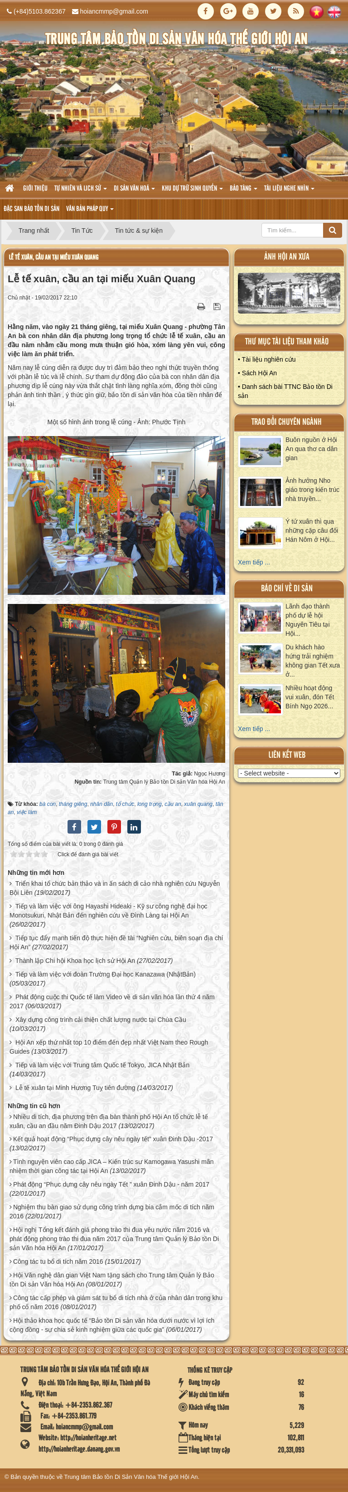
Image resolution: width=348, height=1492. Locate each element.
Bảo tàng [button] (243, 191)
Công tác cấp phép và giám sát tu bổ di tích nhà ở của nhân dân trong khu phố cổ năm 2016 (116, 1302)
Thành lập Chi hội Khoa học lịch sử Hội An (75, 960)
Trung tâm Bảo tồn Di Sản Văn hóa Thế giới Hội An (131, 1476)
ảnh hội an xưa (286, 257)
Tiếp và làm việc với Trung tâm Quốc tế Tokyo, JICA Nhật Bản (102, 1065)
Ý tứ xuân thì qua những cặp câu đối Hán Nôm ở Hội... (311, 530)
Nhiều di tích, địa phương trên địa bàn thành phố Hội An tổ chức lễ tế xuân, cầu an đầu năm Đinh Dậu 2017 (109, 1121)
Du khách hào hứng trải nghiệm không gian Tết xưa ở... (312, 660)
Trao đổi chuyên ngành (286, 422)
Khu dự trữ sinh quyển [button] (192, 191)
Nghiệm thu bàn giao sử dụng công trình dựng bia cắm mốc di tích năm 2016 (112, 1211)
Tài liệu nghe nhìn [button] (289, 191)
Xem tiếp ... (254, 562)
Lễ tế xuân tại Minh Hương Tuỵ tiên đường (75, 1087)
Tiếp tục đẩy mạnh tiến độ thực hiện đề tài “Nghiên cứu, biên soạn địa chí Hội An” (116, 942)
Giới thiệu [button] (35, 189)
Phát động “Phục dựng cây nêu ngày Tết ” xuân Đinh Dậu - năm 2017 (111, 1184)
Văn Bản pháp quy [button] (90, 211)
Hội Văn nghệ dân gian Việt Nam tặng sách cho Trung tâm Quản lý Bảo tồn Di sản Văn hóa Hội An (112, 1279)
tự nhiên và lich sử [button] (80, 191)
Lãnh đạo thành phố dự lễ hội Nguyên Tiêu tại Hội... (307, 620)
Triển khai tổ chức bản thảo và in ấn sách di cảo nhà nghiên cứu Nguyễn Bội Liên (115, 888)
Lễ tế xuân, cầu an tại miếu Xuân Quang (53, 257)
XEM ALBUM (289, 295)
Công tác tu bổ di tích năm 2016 (58, 1261)
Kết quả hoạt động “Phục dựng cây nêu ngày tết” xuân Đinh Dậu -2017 (113, 1139)
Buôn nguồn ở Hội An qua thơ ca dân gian (311, 448)
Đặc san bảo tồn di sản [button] (31, 209)
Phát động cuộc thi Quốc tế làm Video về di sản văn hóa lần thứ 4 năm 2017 (112, 1001)
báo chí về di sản (287, 589)
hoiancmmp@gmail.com (114, 11)
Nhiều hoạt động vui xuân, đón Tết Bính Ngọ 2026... (309, 697)
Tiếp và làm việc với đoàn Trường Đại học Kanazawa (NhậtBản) (105, 974)
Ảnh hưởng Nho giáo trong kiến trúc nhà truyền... (312, 489)
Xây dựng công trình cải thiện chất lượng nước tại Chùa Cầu (100, 1019)
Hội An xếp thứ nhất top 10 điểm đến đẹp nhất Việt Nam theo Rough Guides (109, 1047)
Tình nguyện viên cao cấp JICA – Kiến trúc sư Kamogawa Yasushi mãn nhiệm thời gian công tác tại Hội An (111, 1166)
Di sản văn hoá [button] (134, 191)
